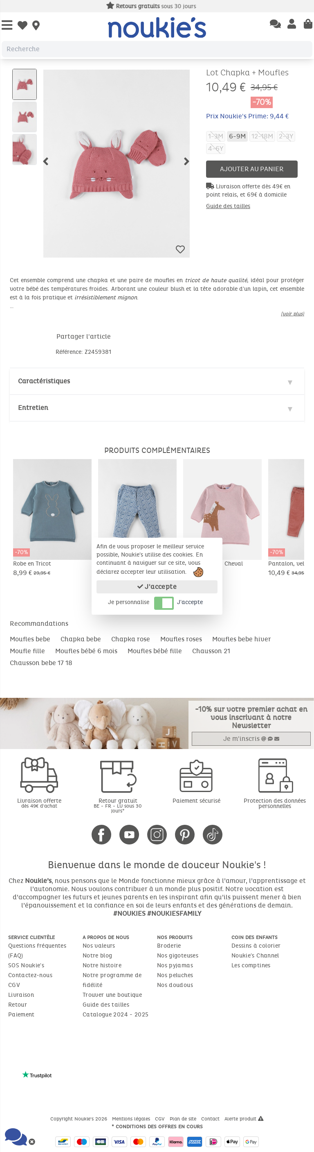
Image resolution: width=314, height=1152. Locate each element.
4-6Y (215, 148)
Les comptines (251, 965)
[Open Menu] (7, 25)
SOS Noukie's (26, 965)
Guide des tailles (228, 206)
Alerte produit (244, 1119)
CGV (14, 985)
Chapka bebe (81, 639)
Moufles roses (181, 639)
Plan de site (184, 1119)
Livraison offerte (39, 802)
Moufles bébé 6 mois (86, 651)
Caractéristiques (44, 381)
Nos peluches (175, 975)
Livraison (21, 994)
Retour (17, 1004)
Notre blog (97, 955)
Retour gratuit (118, 805)
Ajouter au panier (252, 169)
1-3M (215, 136)
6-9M (237, 136)
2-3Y (286, 136)
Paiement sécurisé (196, 800)
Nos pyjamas (175, 965)
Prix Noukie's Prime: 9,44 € (247, 116)
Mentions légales (132, 1119)
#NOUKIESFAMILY (174, 913)
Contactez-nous (30, 975)
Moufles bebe (30, 639)
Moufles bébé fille (155, 651)
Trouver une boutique (112, 994)
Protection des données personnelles (275, 803)
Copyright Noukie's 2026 (79, 1119)
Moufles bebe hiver (241, 639)
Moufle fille (27, 651)
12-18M (262, 136)
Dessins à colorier (255, 945)
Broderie (169, 945)
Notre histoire (102, 965)
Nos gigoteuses (177, 955)
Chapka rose (130, 639)
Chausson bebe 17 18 (41, 663)
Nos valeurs (99, 945)
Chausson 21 (211, 651)
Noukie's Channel (255, 955)
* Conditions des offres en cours (157, 1126)
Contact (211, 1119)
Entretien (33, 408)
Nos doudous (175, 985)
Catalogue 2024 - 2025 (115, 1014)
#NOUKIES (129, 913)
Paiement (21, 1014)
